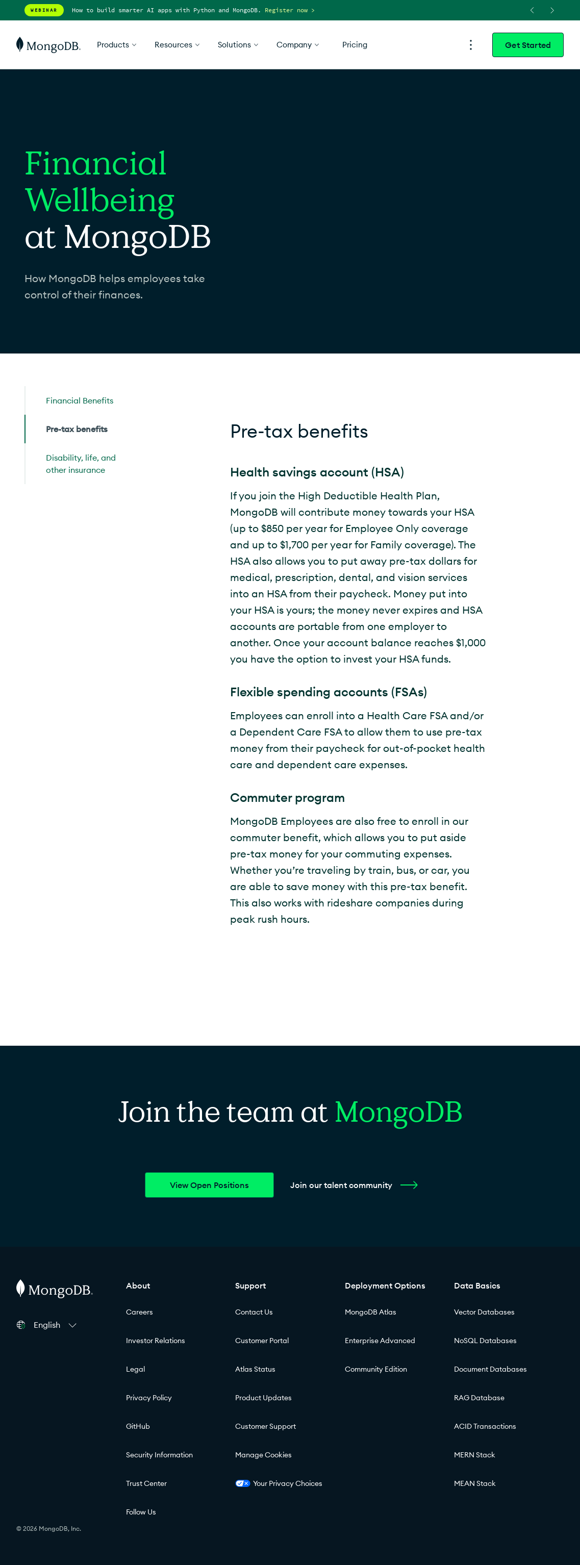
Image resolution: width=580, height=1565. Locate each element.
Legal (135, 1369)
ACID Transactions (485, 1426)
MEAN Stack (475, 1483)
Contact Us (254, 1312)
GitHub (138, 1426)
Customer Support (265, 1426)
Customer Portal (262, 1340)
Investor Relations (155, 1340)
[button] (57, 1324)
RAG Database (479, 1397)
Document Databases (490, 1369)
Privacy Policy (149, 1397)
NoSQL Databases (485, 1340)
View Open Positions (209, 1185)
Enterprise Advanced (380, 1340)
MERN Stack (474, 1454)
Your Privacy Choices (278, 1483)
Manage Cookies (263, 1454)
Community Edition (376, 1369)
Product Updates (263, 1397)
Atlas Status (255, 1369)
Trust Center (146, 1483)
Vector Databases (484, 1312)
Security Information (159, 1454)
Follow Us (141, 1512)
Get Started (528, 45)
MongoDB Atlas (370, 1312)
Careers (139, 1312)
